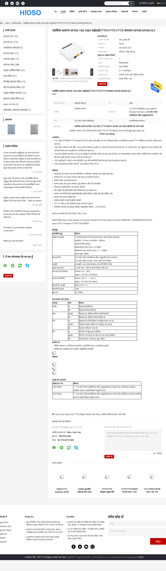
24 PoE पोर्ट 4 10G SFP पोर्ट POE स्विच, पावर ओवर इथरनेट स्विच (85, 537)
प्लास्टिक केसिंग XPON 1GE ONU (113, 414)
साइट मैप (3, 542)
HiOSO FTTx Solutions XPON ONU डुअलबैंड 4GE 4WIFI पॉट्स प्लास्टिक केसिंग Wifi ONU (62, 490)
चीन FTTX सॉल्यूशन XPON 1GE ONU (51, 557)
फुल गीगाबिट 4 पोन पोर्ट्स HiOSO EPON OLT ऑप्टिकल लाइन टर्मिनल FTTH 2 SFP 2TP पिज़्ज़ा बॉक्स (44, 524)
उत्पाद (7, 23)
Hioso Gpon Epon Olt (64, 414)
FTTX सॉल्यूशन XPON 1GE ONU (87, 414)
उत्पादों (63, 11)
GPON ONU (9, 59)
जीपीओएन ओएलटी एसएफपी (15, 110)
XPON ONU (16, 23)
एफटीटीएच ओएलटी (11, 47)
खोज (131, 3)
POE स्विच (7, 76)
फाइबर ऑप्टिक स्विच (11, 70)
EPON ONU (8, 53)
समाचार (135, 11)
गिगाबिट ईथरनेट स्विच (12, 81)
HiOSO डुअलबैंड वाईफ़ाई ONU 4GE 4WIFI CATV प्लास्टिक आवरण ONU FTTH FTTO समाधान (84, 490)
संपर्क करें (124, 11)
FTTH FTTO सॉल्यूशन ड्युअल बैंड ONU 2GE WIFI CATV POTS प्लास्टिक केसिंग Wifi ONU (107, 490)
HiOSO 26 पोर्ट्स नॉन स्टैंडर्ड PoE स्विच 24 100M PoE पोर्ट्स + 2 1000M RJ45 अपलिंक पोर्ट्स (86, 523)
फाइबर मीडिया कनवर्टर (12, 93)
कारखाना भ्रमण (96, 11)
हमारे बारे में (83, 11)
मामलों (144, 11)
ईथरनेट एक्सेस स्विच (11, 98)
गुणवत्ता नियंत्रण (111, 11)
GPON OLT (8, 42)
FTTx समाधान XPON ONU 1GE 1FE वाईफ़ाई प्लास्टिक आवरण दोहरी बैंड (152, 490)
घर (56, 11)
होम (1, 23)
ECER (141, 557)
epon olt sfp (9, 104)
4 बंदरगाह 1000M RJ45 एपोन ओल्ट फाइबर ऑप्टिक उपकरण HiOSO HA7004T (42, 538)
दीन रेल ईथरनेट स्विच (11, 87)
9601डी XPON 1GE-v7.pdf (75, 213)
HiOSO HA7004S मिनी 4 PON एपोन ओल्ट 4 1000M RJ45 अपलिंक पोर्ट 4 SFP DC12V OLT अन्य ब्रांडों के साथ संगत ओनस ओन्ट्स (44, 531)
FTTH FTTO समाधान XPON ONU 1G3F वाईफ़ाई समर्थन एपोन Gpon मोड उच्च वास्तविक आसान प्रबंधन (129, 490)
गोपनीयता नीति (30, 557)
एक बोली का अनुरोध (146, 3)
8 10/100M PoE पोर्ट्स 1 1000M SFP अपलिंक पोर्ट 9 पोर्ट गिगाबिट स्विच (86, 530)
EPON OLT (8, 36)
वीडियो (72, 11)
